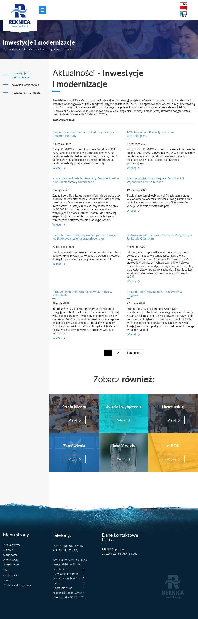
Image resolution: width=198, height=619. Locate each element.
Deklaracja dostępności (17, 585)
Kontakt (7, 580)
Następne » (134, 353)
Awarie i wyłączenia (25, 85)
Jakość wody (10, 560)
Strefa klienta (11, 565)
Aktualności (30, 49)
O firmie (8, 550)
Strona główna (11, 49)
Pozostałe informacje (26, 92)
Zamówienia (10, 575)
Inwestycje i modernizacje (21, 75)
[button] (58, 168)
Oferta (7, 570)
